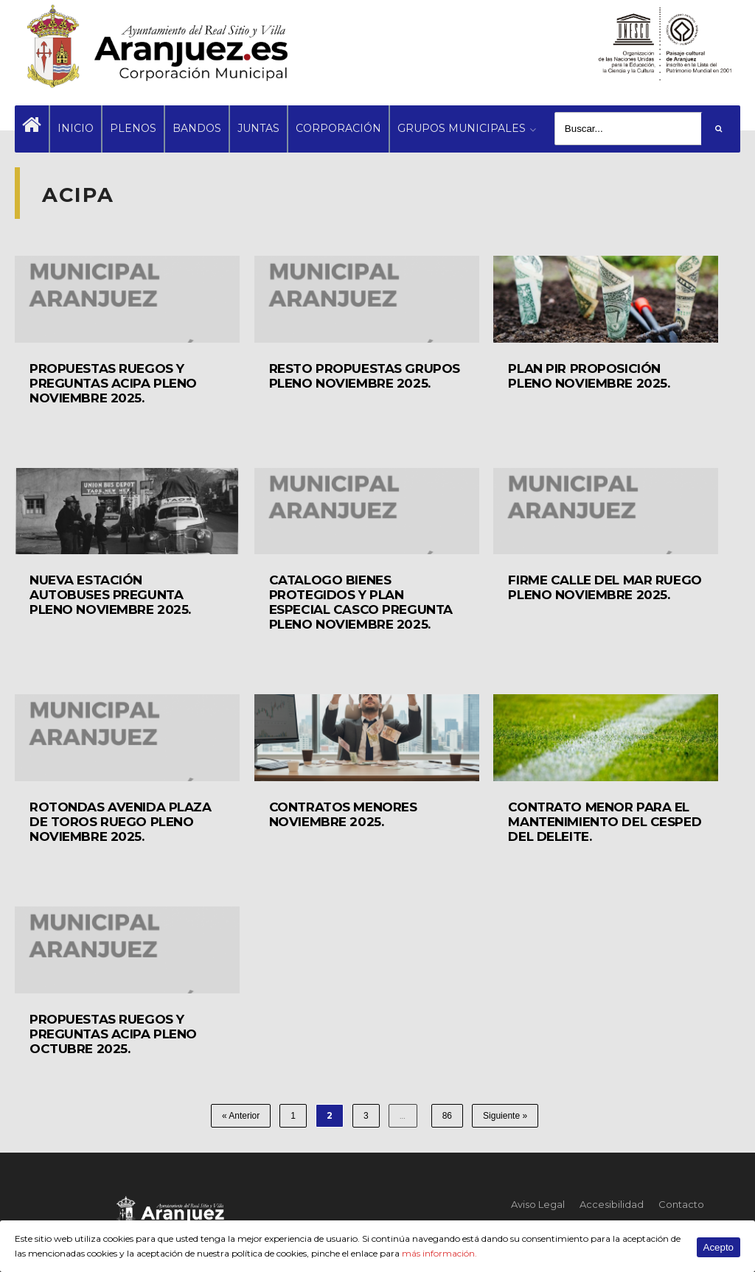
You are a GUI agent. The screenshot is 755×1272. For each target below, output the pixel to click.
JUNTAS (258, 128)
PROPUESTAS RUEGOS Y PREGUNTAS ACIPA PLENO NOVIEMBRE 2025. (113, 383)
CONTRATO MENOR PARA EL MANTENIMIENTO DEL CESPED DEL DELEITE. (604, 822)
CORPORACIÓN (338, 128)
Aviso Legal (538, 1204)
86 (447, 1116)
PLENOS (133, 128)
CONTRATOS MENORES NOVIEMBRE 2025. (343, 814)
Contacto (681, 1204)
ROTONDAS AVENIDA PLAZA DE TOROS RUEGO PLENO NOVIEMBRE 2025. (120, 822)
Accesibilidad (612, 1204)
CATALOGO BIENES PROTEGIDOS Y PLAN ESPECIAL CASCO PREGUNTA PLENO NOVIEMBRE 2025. (361, 602)
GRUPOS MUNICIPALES (461, 128)
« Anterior (241, 1116)
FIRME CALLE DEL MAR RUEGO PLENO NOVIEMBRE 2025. (604, 587)
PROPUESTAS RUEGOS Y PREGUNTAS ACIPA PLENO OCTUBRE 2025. (113, 1034)
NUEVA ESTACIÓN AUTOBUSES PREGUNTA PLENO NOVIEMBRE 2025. (110, 595)
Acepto (718, 1247)
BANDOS (197, 128)
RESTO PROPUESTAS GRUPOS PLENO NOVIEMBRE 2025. (364, 376)
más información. (439, 1253)
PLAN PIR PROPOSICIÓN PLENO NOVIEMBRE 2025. (588, 376)
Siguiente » (505, 1116)
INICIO (76, 128)
